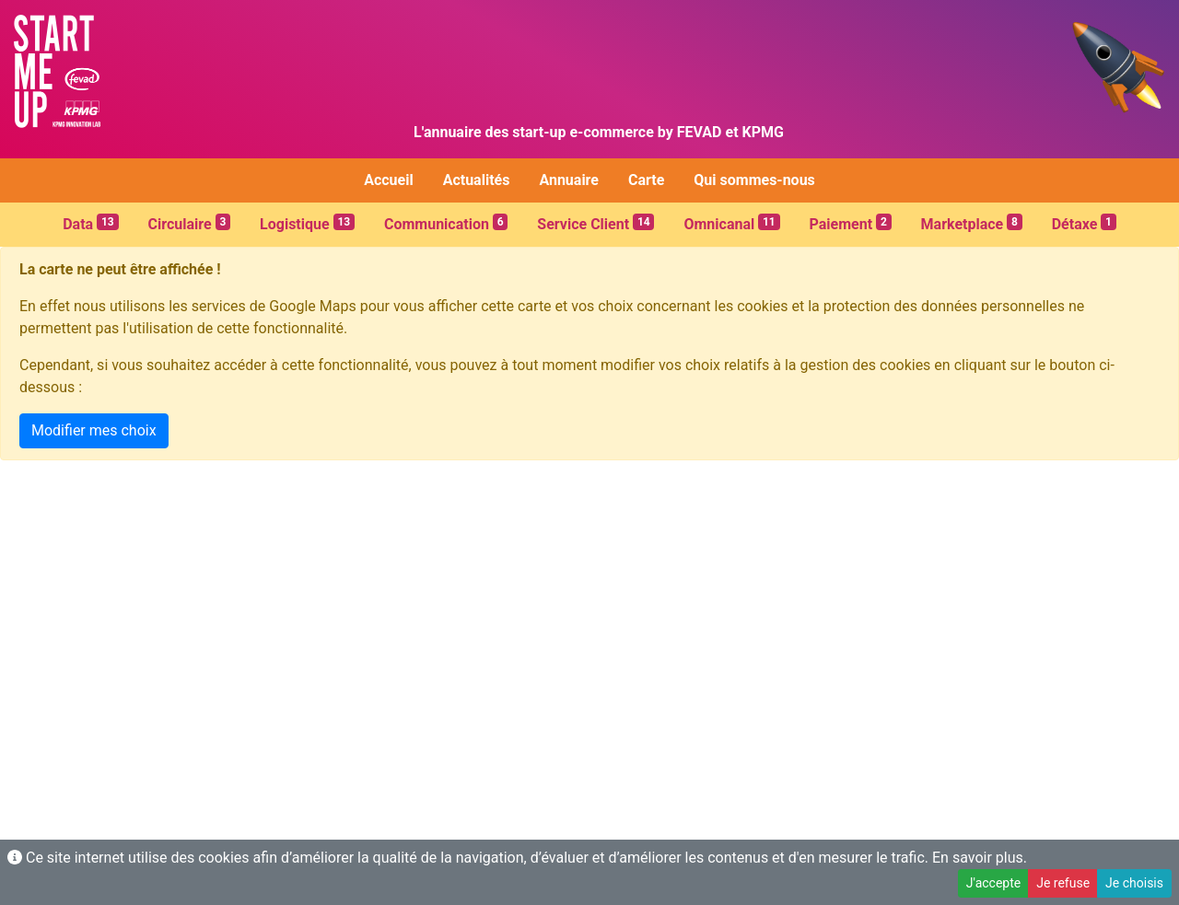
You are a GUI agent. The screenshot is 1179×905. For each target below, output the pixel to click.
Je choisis (1134, 883)
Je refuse (1063, 883)
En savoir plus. (979, 857)
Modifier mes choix (94, 430)
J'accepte (993, 883)
